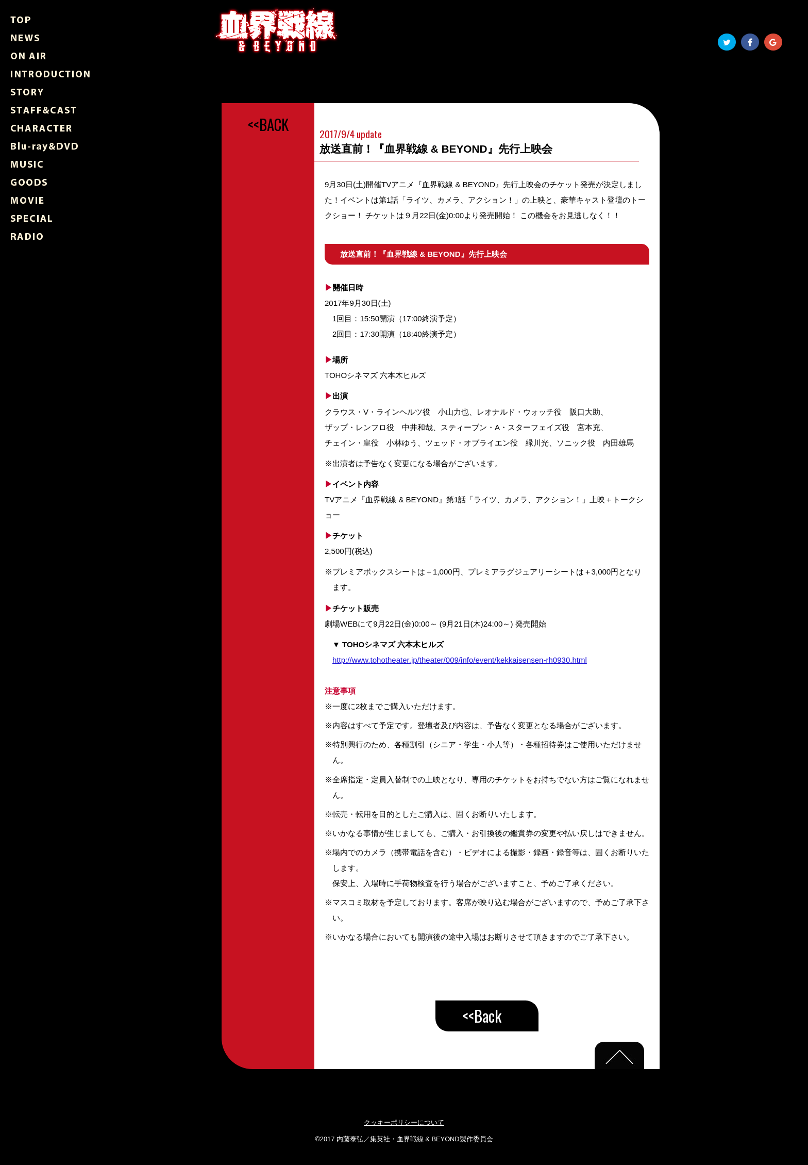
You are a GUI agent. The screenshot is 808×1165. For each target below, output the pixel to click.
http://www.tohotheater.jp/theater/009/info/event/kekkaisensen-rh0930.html (459, 659)
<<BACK (268, 124)
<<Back (482, 1015)
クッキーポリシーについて (404, 1122)
